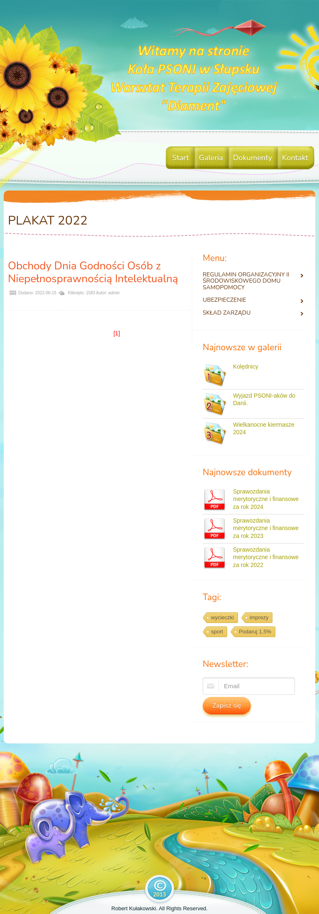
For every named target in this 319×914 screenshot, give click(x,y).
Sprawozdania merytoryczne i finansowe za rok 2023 (266, 528)
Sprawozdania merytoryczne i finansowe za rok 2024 (266, 499)
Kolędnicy (245, 366)
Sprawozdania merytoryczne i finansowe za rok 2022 (266, 557)
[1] (116, 333)
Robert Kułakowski (133, 908)
